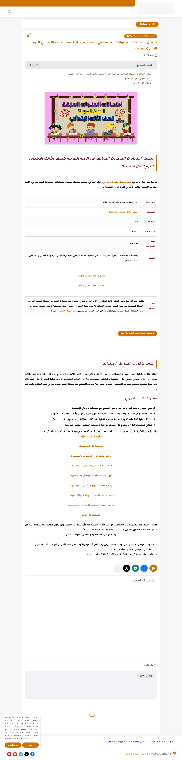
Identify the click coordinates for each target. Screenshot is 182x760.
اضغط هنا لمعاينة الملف (91, 276)
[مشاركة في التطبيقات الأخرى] (118, 568)
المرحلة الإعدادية (79, 12)
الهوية (107, 3)
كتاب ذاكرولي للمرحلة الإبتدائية (137, 79)
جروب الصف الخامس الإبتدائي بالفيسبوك (91, 495)
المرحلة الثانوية (57, 12)
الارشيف (127, 3)
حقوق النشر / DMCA (130, 742)
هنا (86, 554)
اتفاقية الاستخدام (147, 742)
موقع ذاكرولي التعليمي (68, 311)
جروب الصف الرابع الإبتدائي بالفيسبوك (91, 486)
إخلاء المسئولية (114, 742)
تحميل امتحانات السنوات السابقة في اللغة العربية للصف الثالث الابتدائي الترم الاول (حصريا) (109, 74)
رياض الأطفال (124, 12)
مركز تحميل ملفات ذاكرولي (138, 754)
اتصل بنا (97, 3)
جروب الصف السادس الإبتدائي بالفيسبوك (91, 505)
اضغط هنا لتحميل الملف (91, 286)
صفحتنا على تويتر (91, 515)
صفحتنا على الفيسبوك (91, 446)
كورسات (39, 12)
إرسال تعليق (146, 676)
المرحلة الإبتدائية (102, 12)
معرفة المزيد (13, 745)
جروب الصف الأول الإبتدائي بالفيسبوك (91, 456)
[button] (144, 568)
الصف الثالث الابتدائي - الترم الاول (123, 212)
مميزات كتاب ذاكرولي (141, 83)
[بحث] (9, 12)
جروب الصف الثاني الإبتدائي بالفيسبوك (91, 466)
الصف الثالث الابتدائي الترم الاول (140, 36)
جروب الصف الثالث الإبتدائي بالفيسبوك (91, 476)
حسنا (31, 745)
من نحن (117, 3)
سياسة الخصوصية (165, 742)
